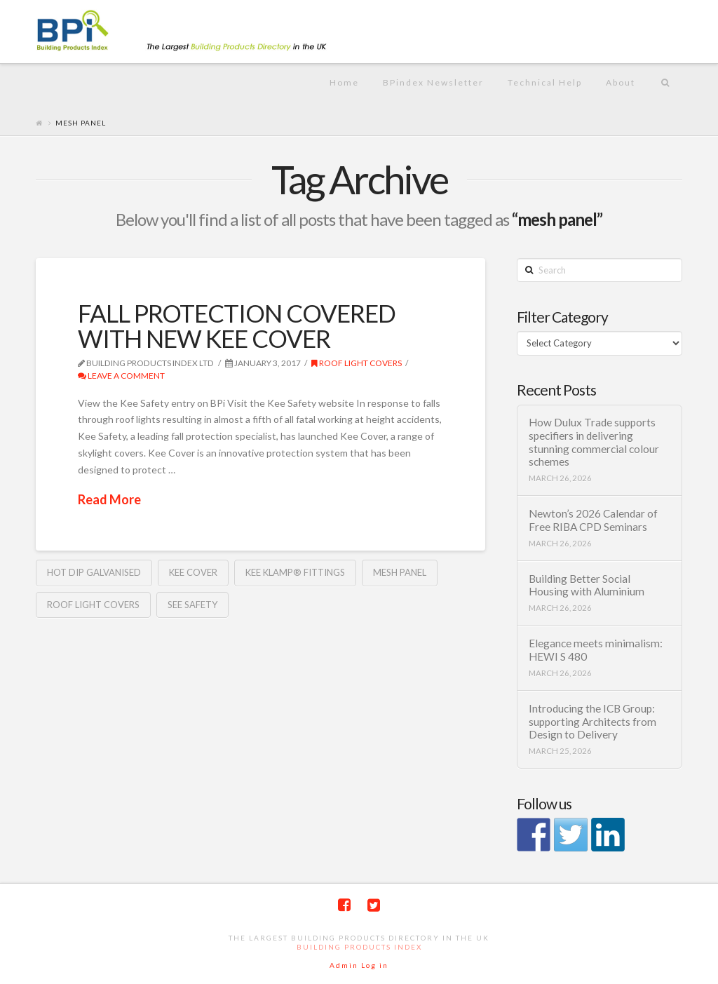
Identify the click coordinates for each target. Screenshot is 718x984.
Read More (109, 499)
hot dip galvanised (94, 572)
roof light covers (356, 363)
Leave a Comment (121, 375)
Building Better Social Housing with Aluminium (586, 585)
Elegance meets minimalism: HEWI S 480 (596, 650)
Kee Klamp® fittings (295, 572)
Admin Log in (359, 965)
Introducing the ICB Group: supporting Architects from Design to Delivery (592, 721)
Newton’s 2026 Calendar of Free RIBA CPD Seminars (593, 520)
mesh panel (399, 572)
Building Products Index (359, 947)
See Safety (192, 604)
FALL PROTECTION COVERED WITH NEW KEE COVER (236, 325)
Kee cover (193, 572)
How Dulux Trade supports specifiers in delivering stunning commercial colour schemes (594, 442)
